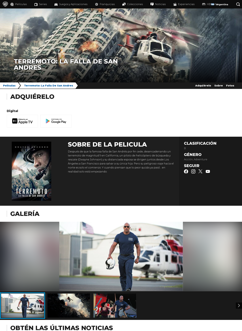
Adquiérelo (203, 85)
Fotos (230, 85)
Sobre (218, 85)
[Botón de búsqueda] (238, 4)
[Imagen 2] (239, 305)
